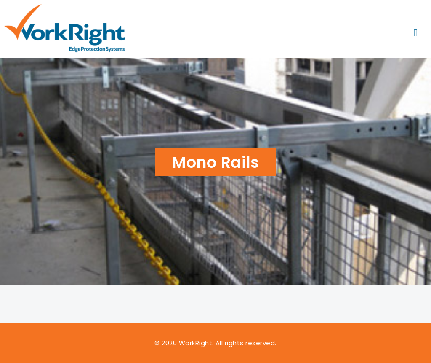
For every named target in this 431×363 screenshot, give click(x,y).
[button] (415, 33)
